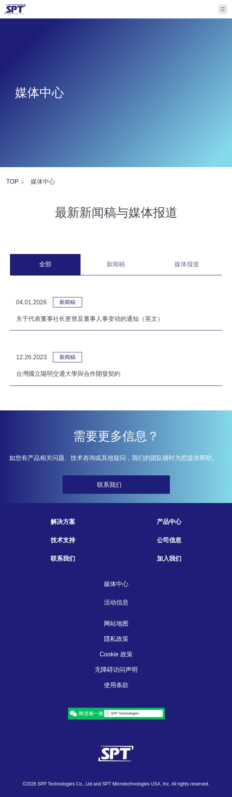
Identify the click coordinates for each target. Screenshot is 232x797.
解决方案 (63, 521)
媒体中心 (116, 584)
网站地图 (116, 623)
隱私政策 (116, 639)
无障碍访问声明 (116, 669)
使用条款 (116, 685)
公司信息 (169, 540)
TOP (12, 181)
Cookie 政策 (115, 654)
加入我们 (169, 558)
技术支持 (63, 540)
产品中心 (169, 521)
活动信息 (116, 602)
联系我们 (63, 558)
